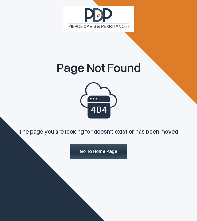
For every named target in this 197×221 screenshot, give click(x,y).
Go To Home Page (98, 151)
